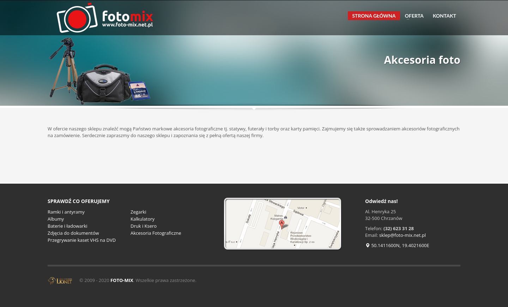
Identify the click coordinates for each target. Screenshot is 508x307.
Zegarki (138, 212)
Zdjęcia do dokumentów (73, 233)
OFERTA (412, 15)
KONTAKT (444, 15)
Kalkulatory (143, 219)
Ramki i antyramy (66, 212)
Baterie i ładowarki (67, 226)
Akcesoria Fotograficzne (156, 233)
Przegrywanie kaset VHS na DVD (82, 240)
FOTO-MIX (121, 280)
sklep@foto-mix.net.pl (402, 235)
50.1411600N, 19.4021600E (397, 245)
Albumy (56, 219)
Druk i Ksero (144, 226)
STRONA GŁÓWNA (373, 16)
